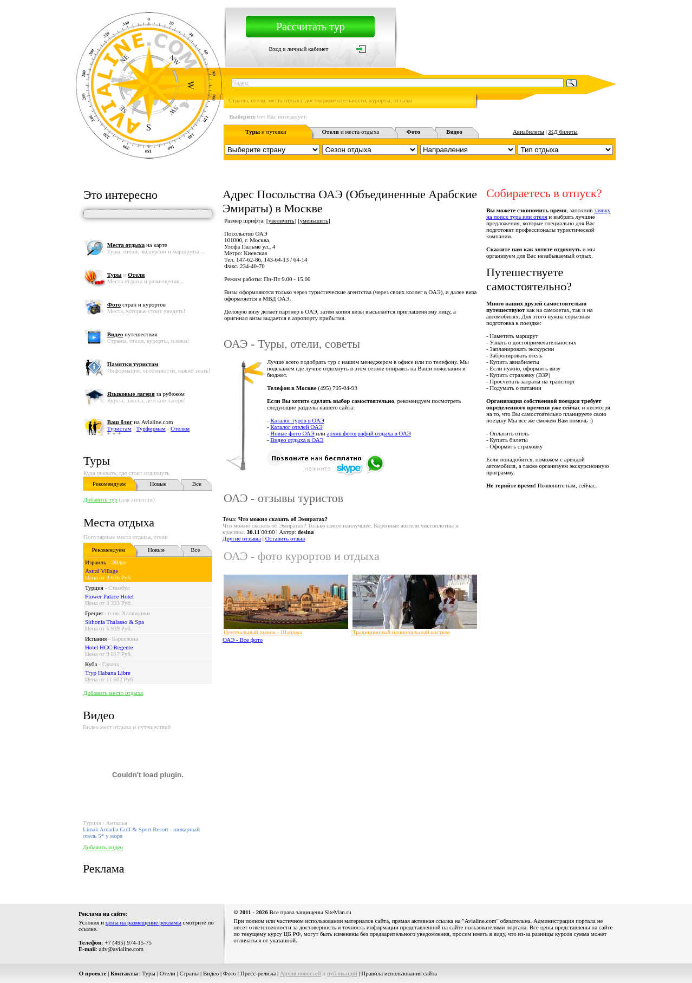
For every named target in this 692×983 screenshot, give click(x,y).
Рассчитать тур (310, 26)
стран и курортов (136, 304)
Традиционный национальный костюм (401, 632)
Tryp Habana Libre (107, 672)
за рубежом (146, 393)
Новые (157, 483)
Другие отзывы (242, 538)
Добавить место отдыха (113, 692)
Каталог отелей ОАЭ (296, 427)
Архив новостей (300, 973)
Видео (211, 973)
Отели (167, 973)
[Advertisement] (418, 674)
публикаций (342, 973)
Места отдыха (118, 522)
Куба (91, 664)
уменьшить (314, 220)
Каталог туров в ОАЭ (297, 420)
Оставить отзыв (285, 538)
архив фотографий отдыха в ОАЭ (369, 433)
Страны (189, 973)
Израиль (95, 562)
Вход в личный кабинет (299, 48)
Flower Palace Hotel (109, 596)
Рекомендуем (109, 483)
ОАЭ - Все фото (243, 639)
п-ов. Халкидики (129, 613)
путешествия (132, 334)
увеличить (281, 220)
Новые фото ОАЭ (292, 433)
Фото (229, 973)
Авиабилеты (528, 131)
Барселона (125, 638)
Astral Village (101, 571)
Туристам (119, 428)
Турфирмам (151, 428)
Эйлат (118, 562)
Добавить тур (100, 499)
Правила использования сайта (399, 973)
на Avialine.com (140, 422)
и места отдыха (351, 131)
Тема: (275, 519)
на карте (137, 245)
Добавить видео (103, 847)
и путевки (265, 131)
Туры (96, 460)
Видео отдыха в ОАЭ (296, 440)
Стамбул (119, 587)
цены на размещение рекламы (143, 922)
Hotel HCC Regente (109, 647)
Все (196, 483)
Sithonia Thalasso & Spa (114, 622)
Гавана (110, 664)
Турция (94, 587)
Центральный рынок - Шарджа (263, 632)
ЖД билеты (563, 131)
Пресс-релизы (258, 973)
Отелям (180, 428)
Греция (94, 613)
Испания (96, 638)
